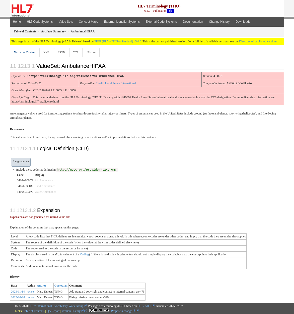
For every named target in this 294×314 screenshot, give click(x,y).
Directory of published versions (258, 41)
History (93, 52)
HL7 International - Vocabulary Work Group (56, 306)
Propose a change (123, 311)
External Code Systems (161, 21)
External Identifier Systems (122, 21)
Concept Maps (88, 21)
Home (17, 21)
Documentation (193, 21)
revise (30, 291)
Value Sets (66, 21)
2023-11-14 (18, 291)
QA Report (53, 311)
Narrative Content (24, 52)
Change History (219, 21)
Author (41, 285)
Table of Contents (33, 311)
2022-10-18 (18, 297)
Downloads (243, 21)
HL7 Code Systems (40, 21)
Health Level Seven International (116, 83)
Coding (84, 254)
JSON (62, 52)
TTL (77, 52)
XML (47, 52)
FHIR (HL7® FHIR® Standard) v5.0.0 (117, 41)
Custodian (61, 285)
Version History (73, 311)
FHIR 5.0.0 (144, 306)
